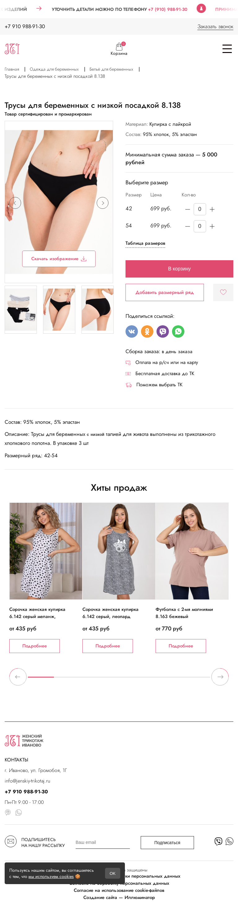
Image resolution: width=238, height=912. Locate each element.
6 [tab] (171, 680)
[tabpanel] (45, 577)
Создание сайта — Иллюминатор (119, 897)
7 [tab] (197, 680)
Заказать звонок (215, 26)
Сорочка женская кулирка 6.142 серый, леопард (110, 613)
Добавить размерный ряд (164, 292)
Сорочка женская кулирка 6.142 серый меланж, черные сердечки (37, 616)
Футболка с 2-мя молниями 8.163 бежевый (184, 613)
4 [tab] (119, 680)
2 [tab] (67, 680)
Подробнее (34, 645)
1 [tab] (41, 680)
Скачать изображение (59, 258)
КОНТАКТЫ (16, 759)
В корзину (179, 268)
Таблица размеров (145, 243)
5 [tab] (145, 680)
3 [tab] (93, 680)
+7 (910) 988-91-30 (176, 9)
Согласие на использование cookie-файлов (119, 890)
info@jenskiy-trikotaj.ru (27, 780)
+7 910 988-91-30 (25, 26)
